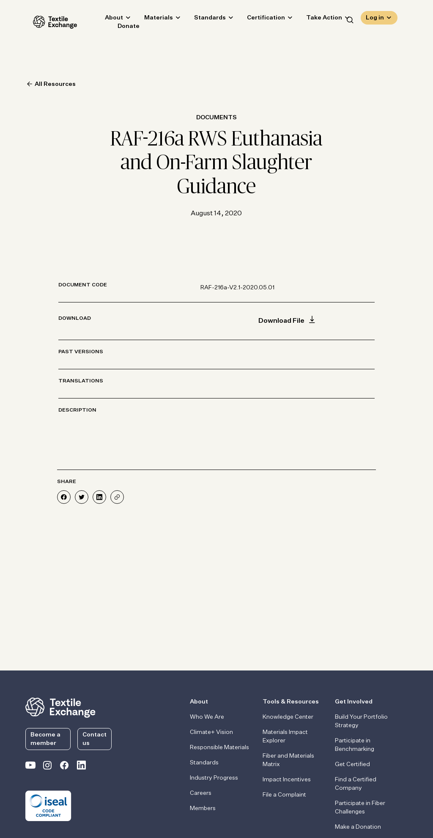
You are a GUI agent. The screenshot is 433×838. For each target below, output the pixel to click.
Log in (375, 19)
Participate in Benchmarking (354, 745)
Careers (200, 793)
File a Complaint (284, 795)
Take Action (316, 19)
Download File (287, 321)
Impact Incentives (287, 780)
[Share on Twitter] (81, 497)
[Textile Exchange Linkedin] (81, 767)
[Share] (117, 497)
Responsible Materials (219, 747)
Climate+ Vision (211, 732)
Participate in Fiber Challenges (360, 807)
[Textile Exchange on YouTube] (30, 767)
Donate (121, 28)
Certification (258, 19)
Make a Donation (358, 827)
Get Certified (352, 764)
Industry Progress (214, 778)
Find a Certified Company (355, 784)
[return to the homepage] (60, 706)
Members (203, 808)
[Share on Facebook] (64, 497)
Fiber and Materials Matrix (288, 760)
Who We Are (207, 717)
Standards (202, 19)
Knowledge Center (288, 717)
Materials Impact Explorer (285, 736)
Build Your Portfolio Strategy (361, 721)
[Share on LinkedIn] (99, 497)
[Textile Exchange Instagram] (47, 767)
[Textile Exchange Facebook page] (64, 767)
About (106, 19)
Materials (151, 19)
